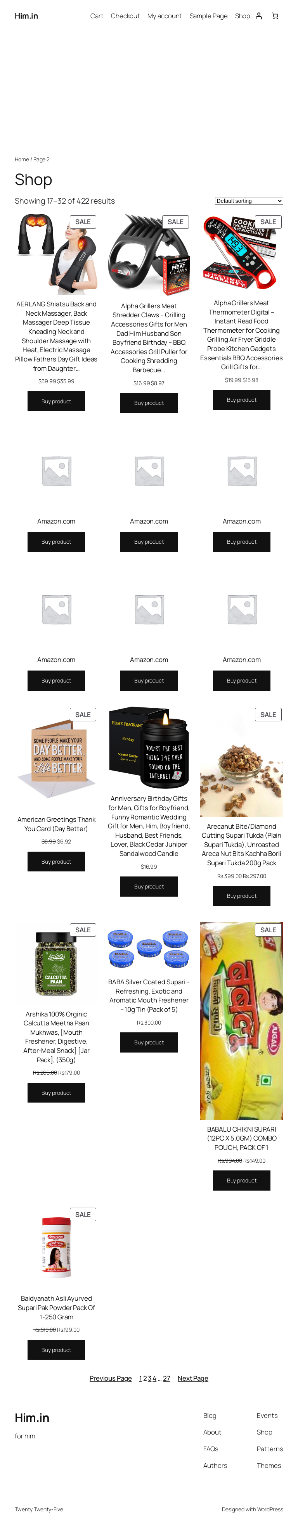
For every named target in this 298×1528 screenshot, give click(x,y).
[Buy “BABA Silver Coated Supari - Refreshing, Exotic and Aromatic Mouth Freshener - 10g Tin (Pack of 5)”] (149, 1042)
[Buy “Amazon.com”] (56, 542)
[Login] (258, 16)
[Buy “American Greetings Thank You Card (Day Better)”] (56, 862)
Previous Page (111, 1378)
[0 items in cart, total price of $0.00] (275, 16)
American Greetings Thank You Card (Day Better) (56, 824)
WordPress (270, 1509)
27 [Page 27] (166, 1378)
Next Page (193, 1378)
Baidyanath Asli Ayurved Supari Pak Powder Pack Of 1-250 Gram (56, 1307)
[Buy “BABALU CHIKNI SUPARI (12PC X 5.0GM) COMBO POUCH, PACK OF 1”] (241, 1180)
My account (164, 15)
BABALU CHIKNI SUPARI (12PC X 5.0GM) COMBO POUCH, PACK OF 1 (242, 1138)
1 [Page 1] (140, 1378)
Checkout (125, 15)
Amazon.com (56, 521)
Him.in (26, 15)
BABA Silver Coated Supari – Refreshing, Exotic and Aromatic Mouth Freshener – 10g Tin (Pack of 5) (149, 995)
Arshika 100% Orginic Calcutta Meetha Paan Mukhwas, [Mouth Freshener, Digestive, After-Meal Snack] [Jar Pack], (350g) (56, 1036)
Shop (243, 15)
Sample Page (209, 15)
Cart (97, 15)
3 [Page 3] (149, 1378)
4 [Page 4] (154, 1378)
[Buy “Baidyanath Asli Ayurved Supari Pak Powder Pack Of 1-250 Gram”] (56, 1350)
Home (22, 159)
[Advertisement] (149, 93)
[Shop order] (249, 201)
